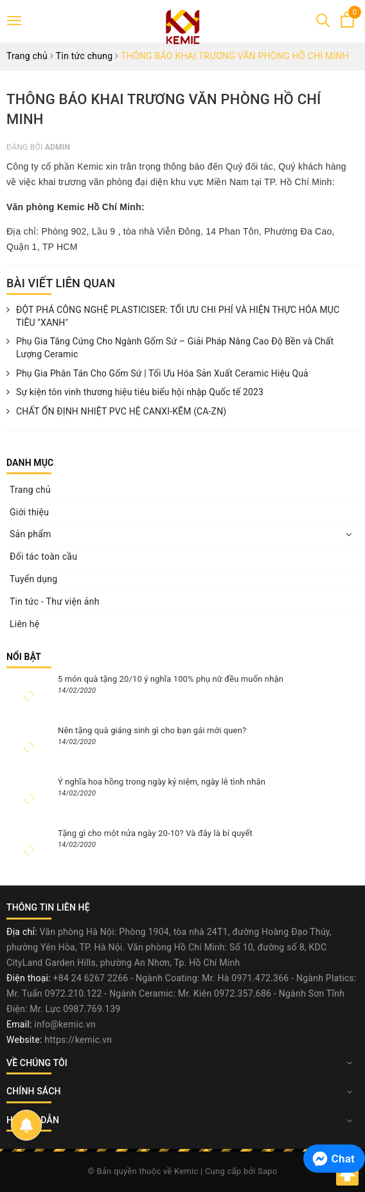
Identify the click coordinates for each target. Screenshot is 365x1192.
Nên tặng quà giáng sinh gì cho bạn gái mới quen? (152, 730)
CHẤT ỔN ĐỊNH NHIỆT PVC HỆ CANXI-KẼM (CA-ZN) (116, 411)
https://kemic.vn (78, 1040)
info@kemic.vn (64, 1024)
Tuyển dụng (33, 579)
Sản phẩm (30, 534)
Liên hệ (24, 624)
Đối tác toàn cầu (43, 556)
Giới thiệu (29, 512)
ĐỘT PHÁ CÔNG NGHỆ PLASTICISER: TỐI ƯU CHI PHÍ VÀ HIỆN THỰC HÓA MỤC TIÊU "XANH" (172, 316)
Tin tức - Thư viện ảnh (55, 601)
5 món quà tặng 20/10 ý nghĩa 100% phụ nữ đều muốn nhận (170, 679)
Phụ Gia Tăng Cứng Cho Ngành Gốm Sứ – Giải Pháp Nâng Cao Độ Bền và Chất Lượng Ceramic (170, 347)
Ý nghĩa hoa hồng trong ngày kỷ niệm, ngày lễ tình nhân (161, 782)
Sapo (268, 1171)
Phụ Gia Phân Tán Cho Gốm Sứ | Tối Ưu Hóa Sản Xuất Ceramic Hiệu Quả (157, 374)
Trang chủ (30, 490)
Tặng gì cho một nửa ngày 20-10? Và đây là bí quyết (155, 833)
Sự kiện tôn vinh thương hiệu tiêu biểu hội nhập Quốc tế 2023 (134, 392)
